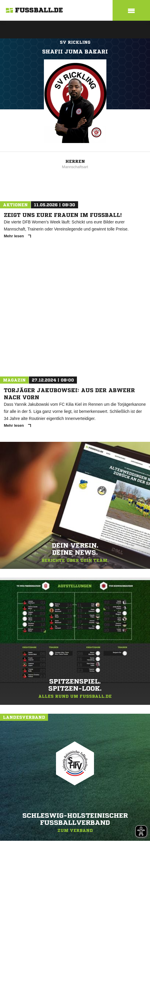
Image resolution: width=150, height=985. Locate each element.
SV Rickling (75, 42)
